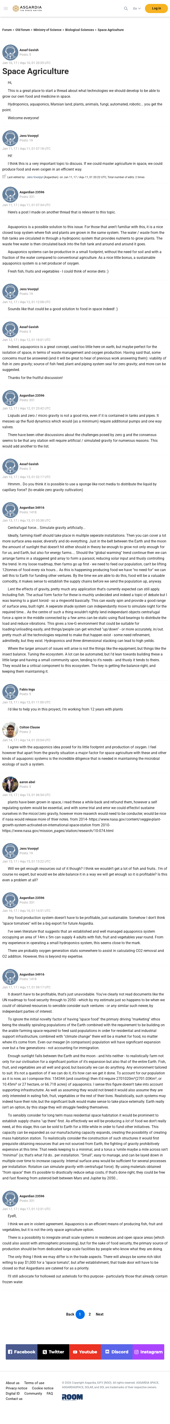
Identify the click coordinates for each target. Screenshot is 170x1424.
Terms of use (34, 1383)
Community (33, 1393)
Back (70, 1314)
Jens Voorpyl (29, 136)
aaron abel (27, 782)
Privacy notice (16, 1388)
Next (99, 1314)
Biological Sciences (79, 30)
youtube (88, 1352)
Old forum (22, 30)
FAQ (50, 1393)
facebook (24, 1352)
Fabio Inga (27, 689)
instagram (151, 1352)
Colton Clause (30, 727)
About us (13, 1383)
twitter (56, 1352)
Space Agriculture (111, 30)
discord (119, 1352)
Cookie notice (43, 1388)
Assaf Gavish (29, 50)
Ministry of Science (48, 30)
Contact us (14, 1399)
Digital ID (13, 1393)
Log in (156, 9)
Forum (7, 30)
